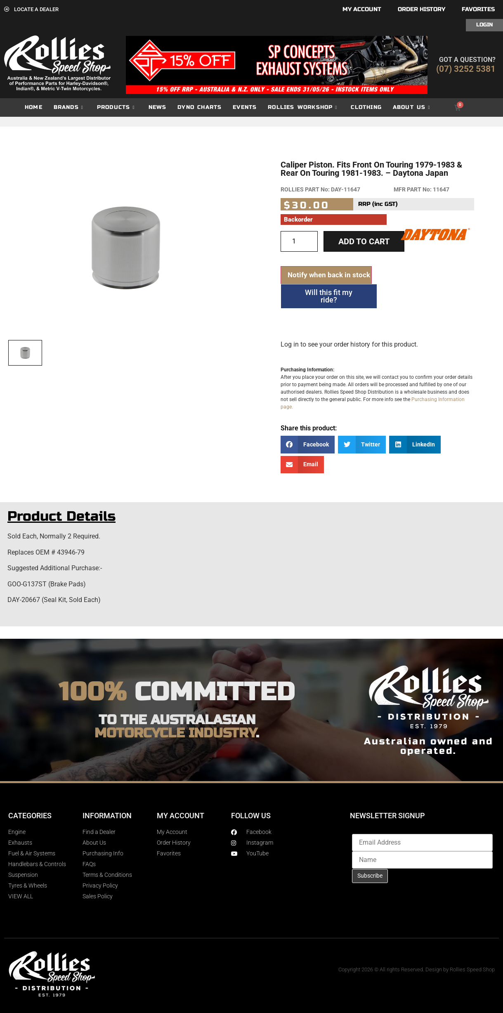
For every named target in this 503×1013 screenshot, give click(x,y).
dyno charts (199, 107)
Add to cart (364, 241)
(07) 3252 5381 (466, 69)
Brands (68, 107)
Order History (421, 9)
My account (361, 9)
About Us (411, 107)
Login (484, 24)
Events (245, 107)
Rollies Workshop (302, 107)
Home (34, 107)
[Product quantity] (299, 241)
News (158, 107)
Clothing (366, 107)
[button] (308, 444)
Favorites (478, 9)
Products (116, 107)
